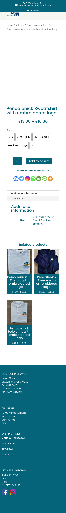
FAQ (4, 423)
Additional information (24, 193)
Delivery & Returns (11, 388)
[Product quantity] (17, 161)
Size (9, 130)
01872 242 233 (13, 485)
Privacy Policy (10, 416)
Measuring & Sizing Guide (15, 381)
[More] (50, 178)
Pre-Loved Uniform (12, 392)
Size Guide (17, 198)
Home (10, 25)
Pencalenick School (37, 25)
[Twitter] (21, 178)
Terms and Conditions (14, 412)
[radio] (10, 137)
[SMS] (44, 178)
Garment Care (9, 385)
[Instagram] (27, 178)
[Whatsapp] (33, 178)
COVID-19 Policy (10, 378)
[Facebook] (16, 178)
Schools (19, 25)
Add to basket (39, 161)
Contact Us (8, 419)
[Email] (38, 178)
